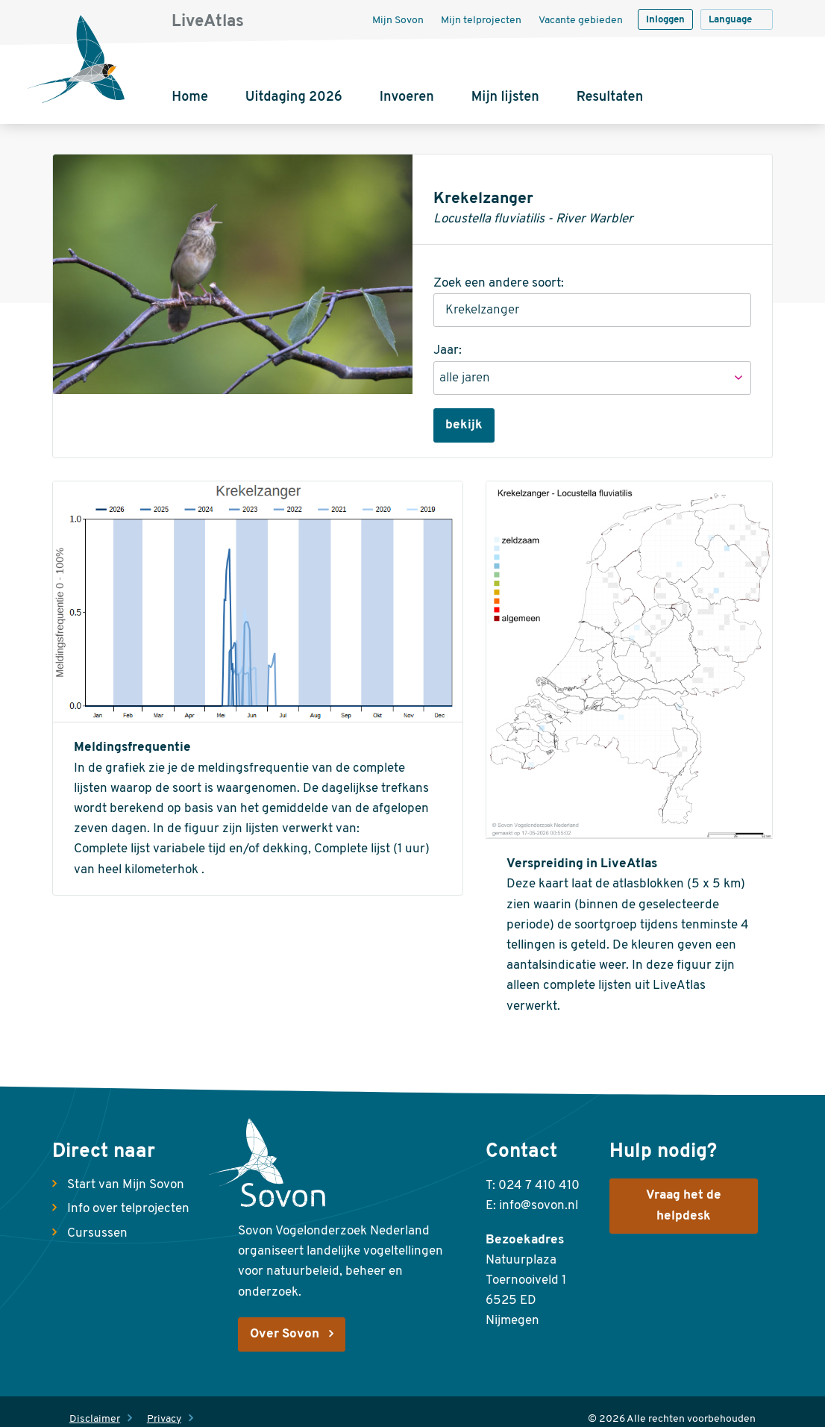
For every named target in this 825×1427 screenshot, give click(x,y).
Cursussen (97, 1233)
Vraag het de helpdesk (683, 1206)
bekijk (464, 425)
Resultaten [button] (610, 97)
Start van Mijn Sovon (125, 1184)
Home (190, 97)
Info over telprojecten (128, 1208)
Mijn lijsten (505, 97)
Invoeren (407, 97)
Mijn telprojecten (481, 20)
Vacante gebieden (581, 20)
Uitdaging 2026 (293, 97)
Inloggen (665, 20)
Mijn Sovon (398, 20)
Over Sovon (284, 1334)
